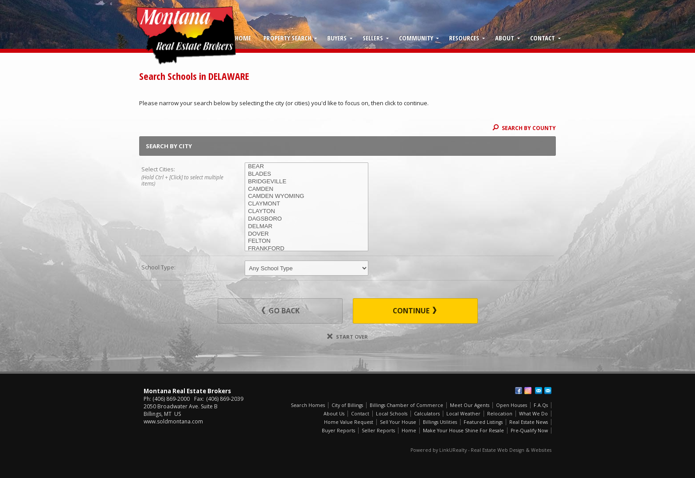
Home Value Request (348, 422)
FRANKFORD (306, 249)
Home (243, 37)
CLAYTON (306, 211)
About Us (334, 414)
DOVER (306, 234)
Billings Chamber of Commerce (406, 405)
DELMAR (306, 226)
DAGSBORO (306, 219)
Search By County (524, 127)
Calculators (427, 414)
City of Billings (347, 405)
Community (416, 37)
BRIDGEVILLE (306, 182)
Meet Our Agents (469, 405)
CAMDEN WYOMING (306, 196)
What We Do (533, 414)
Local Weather (463, 414)
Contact (542, 37)
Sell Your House (398, 422)
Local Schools (391, 414)
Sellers (373, 37)
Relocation (499, 414)
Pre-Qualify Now (529, 430)
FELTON (306, 241)
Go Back (281, 311)
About (504, 37)
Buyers (337, 37)
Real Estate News (528, 422)
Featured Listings (483, 422)
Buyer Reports (338, 430)
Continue (415, 311)
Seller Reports (378, 430)
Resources (464, 37)
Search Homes (308, 405)
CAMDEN (306, 189)
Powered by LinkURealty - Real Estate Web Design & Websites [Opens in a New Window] (480, 450)
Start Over (347, 336)
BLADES (306, 174)
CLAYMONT (306, 204)
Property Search (287, 37)
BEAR (306, 166)
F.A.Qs (541, 405)
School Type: (158, 267)
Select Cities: (182, 176)
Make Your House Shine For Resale (463, 430)
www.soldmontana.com (173, 421)
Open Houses (511, 405)
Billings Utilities (440, 422)
